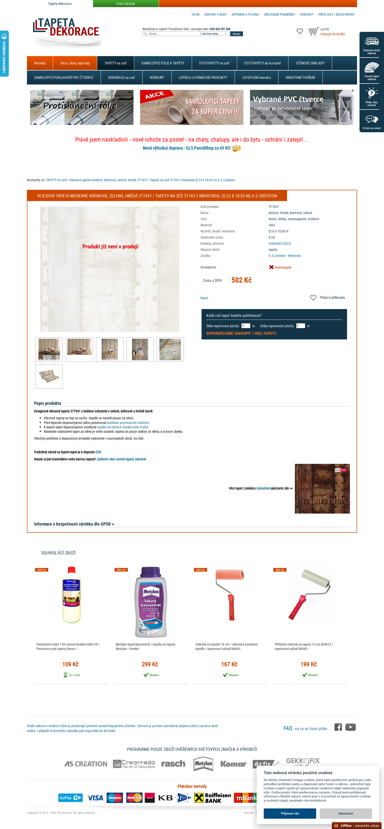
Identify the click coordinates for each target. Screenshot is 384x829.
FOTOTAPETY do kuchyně (262, 62)
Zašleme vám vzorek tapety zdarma (121, 459)
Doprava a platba (245, 14)
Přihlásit (325, 14)
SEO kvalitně (64, 813)
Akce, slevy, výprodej (75, 62)
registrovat (345, 14)
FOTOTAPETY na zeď (214, 62)
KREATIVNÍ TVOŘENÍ (300, 77)
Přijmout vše (290, 813)
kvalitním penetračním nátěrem (128, 422)
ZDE (98, 452)
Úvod (196, 14)
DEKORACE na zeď (121, 77)
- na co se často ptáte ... (308, 728)
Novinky (40, 62)
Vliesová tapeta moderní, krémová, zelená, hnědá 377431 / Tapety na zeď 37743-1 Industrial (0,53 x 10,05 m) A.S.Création (152, 180)
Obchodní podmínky (279, 14)
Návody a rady (215, 14)
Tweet (204, 298)
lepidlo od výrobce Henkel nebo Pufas (122, 427)
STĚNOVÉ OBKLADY (310, 62)
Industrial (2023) (280, 243)
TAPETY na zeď (116, 62)
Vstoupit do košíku (332, 34)
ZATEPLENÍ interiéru (256, 77)
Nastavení (346, 813)
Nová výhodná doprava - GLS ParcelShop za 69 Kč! (186, 148)
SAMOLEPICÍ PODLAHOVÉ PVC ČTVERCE (63, 77)
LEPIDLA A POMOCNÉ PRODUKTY (203, 77)
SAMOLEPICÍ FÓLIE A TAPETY (163, 62)
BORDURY (157, 77)
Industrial (262, 488)
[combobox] (215, 34)
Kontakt (306, 14)
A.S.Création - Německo (285, 255)
